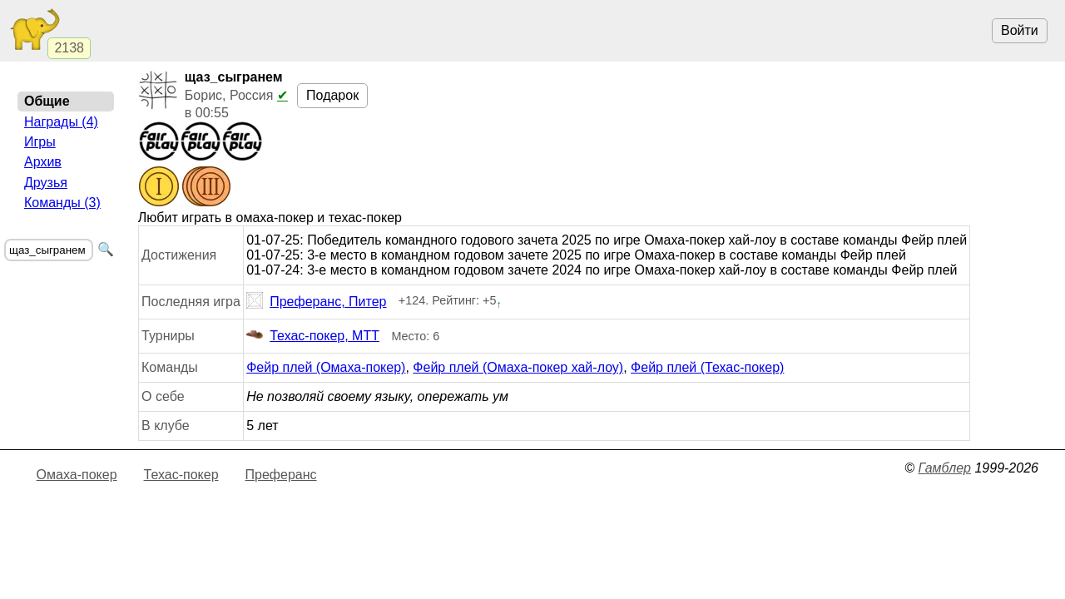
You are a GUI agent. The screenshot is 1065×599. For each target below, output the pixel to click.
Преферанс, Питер (316, 302)
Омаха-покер (77, 475)
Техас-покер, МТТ (312, 336)
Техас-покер (181, 475)
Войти (1019, 30)
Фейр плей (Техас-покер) (707, 367)
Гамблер (944, 468)
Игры (40, 142)
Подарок (332, 95)
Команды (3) (62, 203)
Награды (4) (61, 122)
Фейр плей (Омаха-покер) (325, 367)
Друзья (45, 183)
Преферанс (281, 475)
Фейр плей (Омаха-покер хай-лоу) (518, 367)
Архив (43, 162)
